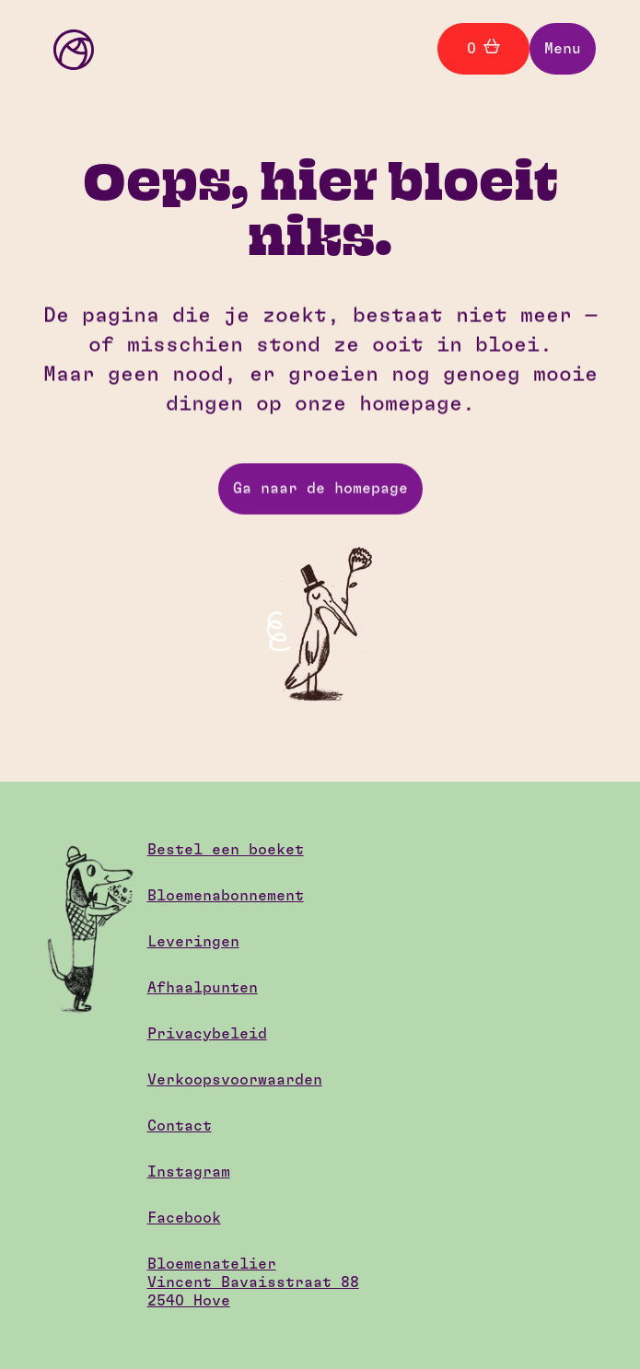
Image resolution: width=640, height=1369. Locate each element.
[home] (69, 48)
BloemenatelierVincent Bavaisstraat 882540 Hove (253, 1282)
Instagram (188, 1172)
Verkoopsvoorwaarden (234, 1080)
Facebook (184, 1218)
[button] (562, 49)
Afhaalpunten (202, 987)
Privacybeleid (207, 1034)
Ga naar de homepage (320, 488)
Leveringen (193, 941)
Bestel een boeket (225, 849)
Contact (179, 1126)
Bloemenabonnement (225, 895)
